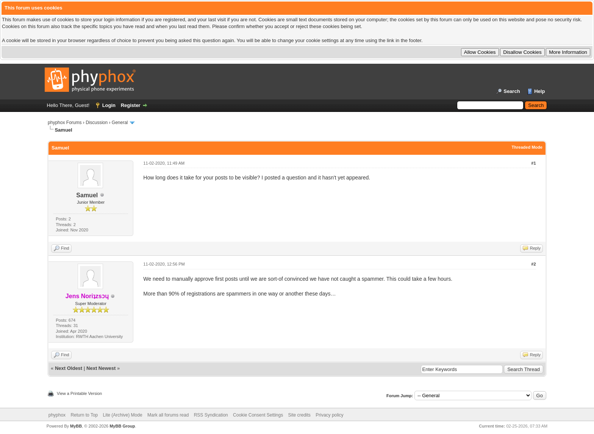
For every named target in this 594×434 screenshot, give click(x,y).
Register (131, 105)
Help (539, 91)
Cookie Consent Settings (258, 415)
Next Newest (101, 368)
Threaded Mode (527, 147)
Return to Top (84, 415)
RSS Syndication (211, 415)
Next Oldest (68, 368)
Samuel (87, 195)
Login (109, 105)
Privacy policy (329, 415)
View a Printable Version (79, 393)
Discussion (97, 122)
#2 (533, 264)
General (120, 122)
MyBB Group (122, 426)
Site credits (299, 415)
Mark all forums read (168, 415)
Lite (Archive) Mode (122, 415)
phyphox (57, 415)
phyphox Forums (64, 122)
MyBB (76, 426)
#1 (533, 163)
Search (511, 91)
